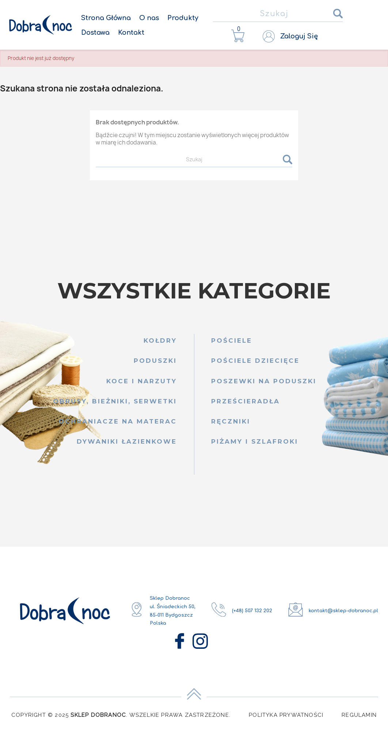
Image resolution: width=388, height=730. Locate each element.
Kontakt (131, 32)
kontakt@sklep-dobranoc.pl (343, 610)
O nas (149, 18)
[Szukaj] (278, 14)
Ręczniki (230, 421)
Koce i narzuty (141, 381)
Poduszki (155, 360)
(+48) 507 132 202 (252, 610)
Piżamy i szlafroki (254, 441)
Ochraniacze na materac (117, 421)
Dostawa (95, 32)
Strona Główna (106, 18)
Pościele (231, 340)
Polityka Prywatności (286, 715)
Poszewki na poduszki (263, 381)
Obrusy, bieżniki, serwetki (114, 401)
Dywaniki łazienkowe (127, 441)
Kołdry (160, 340)
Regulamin (359, 715)
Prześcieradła (245, 401)
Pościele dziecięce (255, 360)
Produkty (182, 18)
